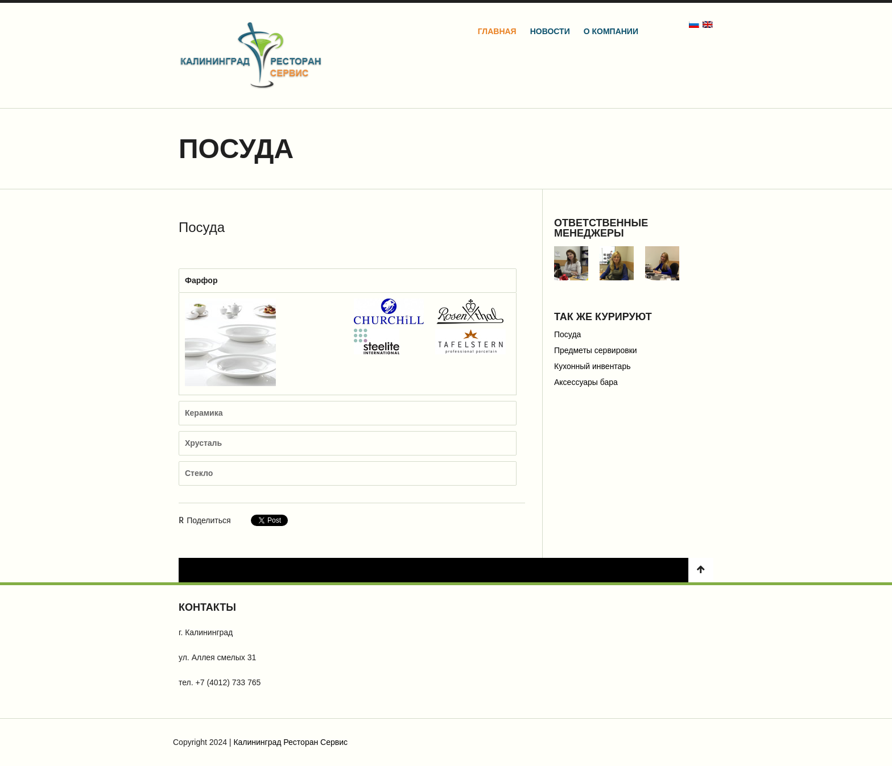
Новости (550, 31)
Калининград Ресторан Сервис (290, 742)
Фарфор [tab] (201, 280)
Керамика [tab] (203, 412)
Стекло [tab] (199, 473)
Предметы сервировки (595, 350)
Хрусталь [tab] (203, 443)
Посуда (567, 334)
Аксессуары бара (586, 382)
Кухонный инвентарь (592, 366)
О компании (611, 31)
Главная (497, 31)
